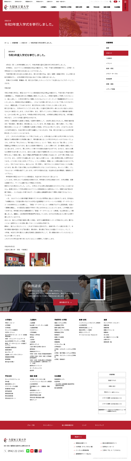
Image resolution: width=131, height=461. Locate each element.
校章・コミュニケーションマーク (15, 338)
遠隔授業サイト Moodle (112, 410)
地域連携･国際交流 (10, 347)
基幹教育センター (10, 384)
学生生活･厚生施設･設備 (37, 397)
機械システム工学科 (60, 323)
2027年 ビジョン (10, 332)
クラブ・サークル (112, 73)
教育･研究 (79, 7)
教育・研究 (109, 68)
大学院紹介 (57, 346)
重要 (107, 48)
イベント (109, 63)
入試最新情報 (34, 327)
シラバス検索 (112, 398)
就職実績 (57, 339)
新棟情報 (7, 359)
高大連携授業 (58, 388)
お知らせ (8, 21)
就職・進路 (109, 84)
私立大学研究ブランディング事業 (15, 341)
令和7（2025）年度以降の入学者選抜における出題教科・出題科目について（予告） (40, 362)
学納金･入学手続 (35, 335)
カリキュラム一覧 (59, 344)
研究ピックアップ (84, 332)
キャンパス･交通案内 (11, 330)
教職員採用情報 (9, 357)
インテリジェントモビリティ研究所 (89, 323)
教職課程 (57, 342)
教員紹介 (57, 335)
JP (115, 1)
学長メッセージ (9, 323)
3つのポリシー (34, 330)
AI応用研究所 (83, 325)
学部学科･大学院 (66, 7)
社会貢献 (117, 7)
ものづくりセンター (36, 392)
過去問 (32, 370)
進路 (87, 7)
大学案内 (43, 7)
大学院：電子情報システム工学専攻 (65, 353)
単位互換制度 (9, 396)
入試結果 (32, 342)
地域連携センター (35, 390)
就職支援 (106, 325)
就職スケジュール (109, 330)
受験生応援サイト (81, 443)
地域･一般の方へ (60, 1)
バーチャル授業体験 (82, 450)
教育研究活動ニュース (85, 327)
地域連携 (109, 79)
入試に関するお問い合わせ (38, 346)
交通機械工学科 (59, 325)
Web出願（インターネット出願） (39, 325)
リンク (84, 425)
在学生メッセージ (108, 446)
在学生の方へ (18, 1)
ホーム (7, 43)
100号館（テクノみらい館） (38, 379)
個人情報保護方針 (67, 425)
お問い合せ (112, 386)
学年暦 (7, 381)
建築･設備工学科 (59, 327)
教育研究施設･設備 (35, 395)
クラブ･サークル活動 (11, 386)
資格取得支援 (9, 393)
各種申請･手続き (10, 388)
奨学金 (32, 337)
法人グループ (9, 352)
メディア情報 (110, 89)
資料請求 (32, 349)
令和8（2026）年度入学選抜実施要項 (40, 354)
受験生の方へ (8, 1)
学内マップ (33, 400)
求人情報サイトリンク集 (111, 337)
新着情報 (15, 43)
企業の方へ (50, 1)
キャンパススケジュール (12, 379)
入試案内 (53, 7)
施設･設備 (107, 7)
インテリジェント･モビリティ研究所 (41, 381)
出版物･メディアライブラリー (14, 354)
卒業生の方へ (39, 1)
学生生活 (96, 7)
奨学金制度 (8, 391)
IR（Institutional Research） (88, 335)
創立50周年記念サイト (110, 443)
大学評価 (7, 327)
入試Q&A (32, 339)
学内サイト (112, 392)
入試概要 (32, 323)
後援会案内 (8, 350)
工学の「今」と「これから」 (112, 450)
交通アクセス (112, 380)
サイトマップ (99, 425)
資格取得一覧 (108, 342)
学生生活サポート (10, 398)
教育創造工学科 (59, 332)
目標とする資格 (59, 337)
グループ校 (30, 425)
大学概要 (7, 325)
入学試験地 (33, 332)
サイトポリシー (48, 425)
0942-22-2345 (16, 451)
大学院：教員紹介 (59, 359)
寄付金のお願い (9, 361)
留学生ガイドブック (36, 365)
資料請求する (64, 302)
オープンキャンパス (36, 368)
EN (119, 1)
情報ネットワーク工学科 (61, 330)
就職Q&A (106, 332)
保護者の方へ (29, 1)
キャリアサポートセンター (112, 323)
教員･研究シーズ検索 (85, 330)
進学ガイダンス (34, 344)
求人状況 (106, 335)
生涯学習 (57, 381)
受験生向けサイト (35, 351)
